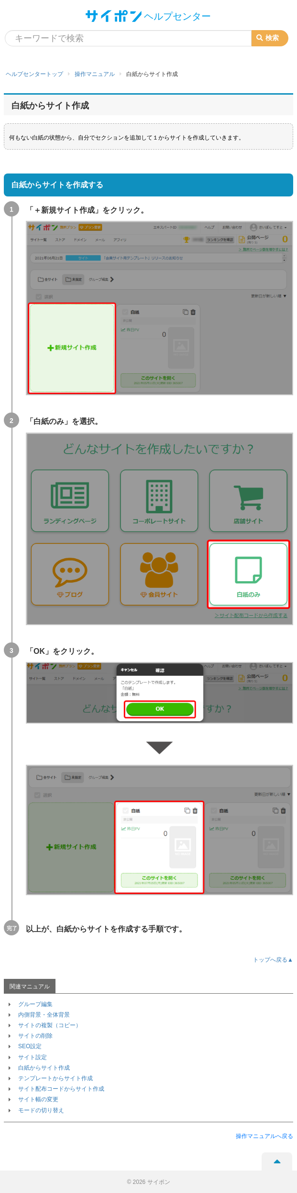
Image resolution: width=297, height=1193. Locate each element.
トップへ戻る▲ (273, 959)
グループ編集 (35, 1004)
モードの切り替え (41, 1110)
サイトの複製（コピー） (49, 1025)
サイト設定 (32, 1057)
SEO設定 (30, 1046)
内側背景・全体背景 (44, 1014)
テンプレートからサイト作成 (55, 1078)
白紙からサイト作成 (44, 1067)
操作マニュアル (95, 74)
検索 (267, 38)
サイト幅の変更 (38, 1099)
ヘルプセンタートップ (34, 74)
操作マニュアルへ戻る (264, 1136)
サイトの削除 (35, 1035)
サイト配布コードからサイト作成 (61, 1088)
